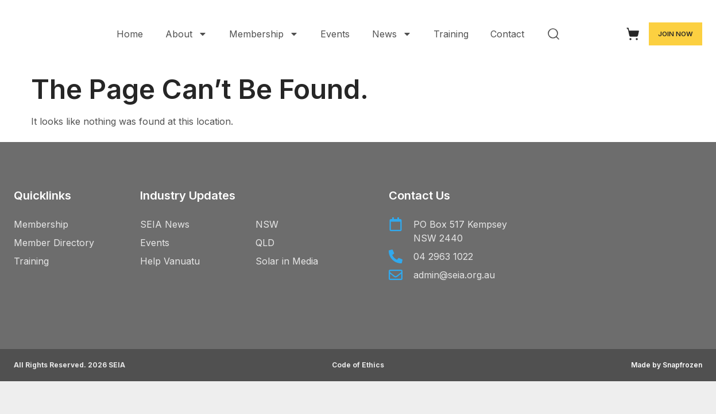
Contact (507, 34)
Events (335, 34)
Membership (264, 34)
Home (130, 34)
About (186, 34)
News (392, 34)
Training (451, 34)
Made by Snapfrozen (666, 365)
